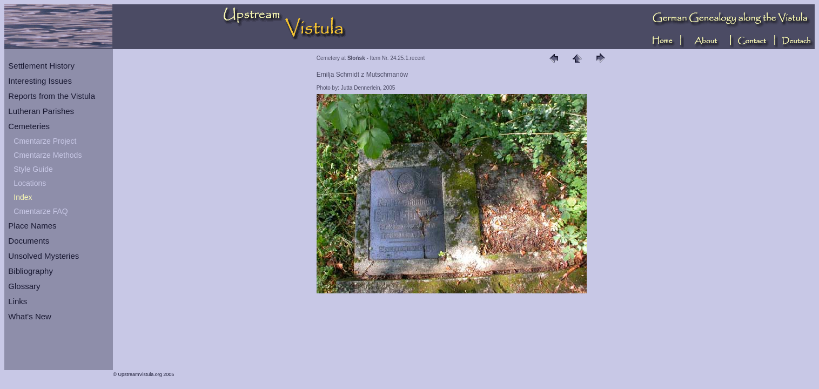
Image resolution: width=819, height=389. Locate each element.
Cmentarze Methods (48, 155)
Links (17, 301)
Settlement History (41, 65)
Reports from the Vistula (51, 95)
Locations (30, 183)
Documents (28, 240)
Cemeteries (29, 126)
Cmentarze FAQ (41, 211)
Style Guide (33, 169)
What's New (29, 316)
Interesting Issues (40, 80)
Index (23, 197)
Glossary (24, 286)
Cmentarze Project (45, 141)
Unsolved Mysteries (43, 255)
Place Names (32, 225)
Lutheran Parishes (41, 111)
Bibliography (30, 271)
